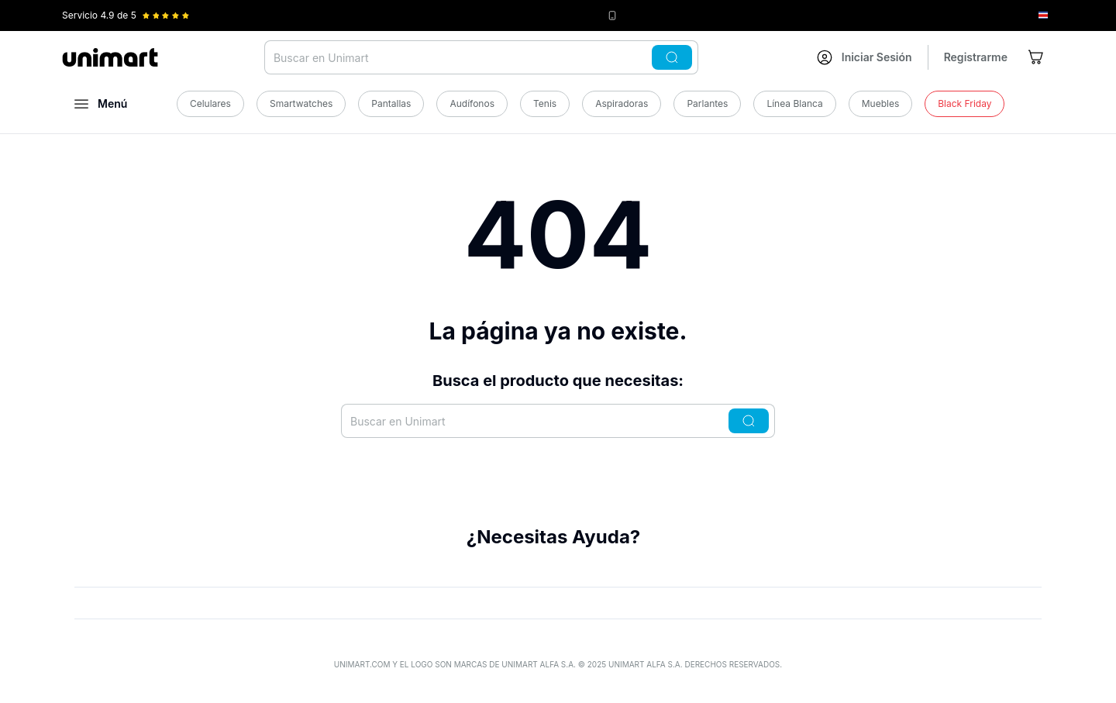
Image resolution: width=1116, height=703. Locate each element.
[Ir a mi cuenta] (864, 57)
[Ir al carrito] (1037, 57)
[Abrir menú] (101, 104)
